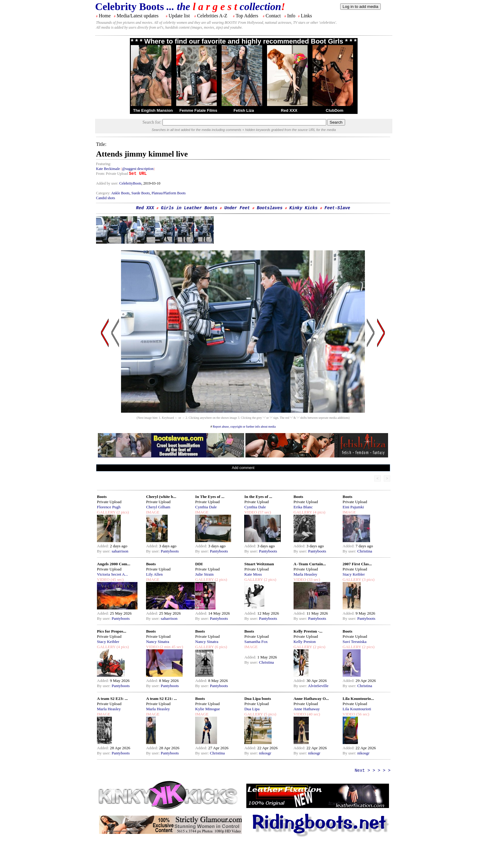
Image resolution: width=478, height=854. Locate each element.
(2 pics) (122, 512)
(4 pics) (319, 512)
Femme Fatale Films (198, 110)
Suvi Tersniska (354, 641)
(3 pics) (368, 579)
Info (291, 15)
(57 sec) (264, 512)
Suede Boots (140, 193)
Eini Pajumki (353, 507)
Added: (103, 546)
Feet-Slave (337, 208)
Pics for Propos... (111, 631)
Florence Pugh (108, 507)
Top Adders (247, 15)
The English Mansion (153, 110)
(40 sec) (313, 714)
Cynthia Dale (206, 507)
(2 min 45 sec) (171, 646)
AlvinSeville (318, 685)
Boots (102, 496)
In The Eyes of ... (209, 496)
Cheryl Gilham (158, 507)
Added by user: (107, 183)
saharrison (120, 551)
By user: (104, 551)
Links (306, 15)
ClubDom (335, 110)
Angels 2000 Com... (113, 564)
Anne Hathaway (307, 709)
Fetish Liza (244, 110)
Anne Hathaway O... (311, 698)
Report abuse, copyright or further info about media (244, 426)
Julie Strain (204, 574)
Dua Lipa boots (257, 698)
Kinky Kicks (303, 208)
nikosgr (265, 753)
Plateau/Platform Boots (169, 193)
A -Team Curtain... (310, 564)
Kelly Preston (305, 641)
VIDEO (250, 512)
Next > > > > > (373, 770)
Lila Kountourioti (357, 709)
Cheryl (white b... (161, 496)
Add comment (243, 468)
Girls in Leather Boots (189, 208)
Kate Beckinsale (108, 169)
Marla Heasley (305, 574)
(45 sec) (116, 579)
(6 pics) (220, 646)
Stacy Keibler (354, 574)
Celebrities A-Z (212, 15)
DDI (198, 564)
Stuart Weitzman (259, 564)
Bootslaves (270, 208)
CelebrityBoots (130, 183)
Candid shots (105, 198)
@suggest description (137, 169)
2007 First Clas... (357, 564)
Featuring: (103, 164)
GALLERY (106, 512)
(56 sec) (362, 714)
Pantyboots (170, 551)
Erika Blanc (303, 507)
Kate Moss (253, 574)
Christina (364, 551)
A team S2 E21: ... (161, 698)
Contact (273, 15)
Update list (179, 15)
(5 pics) (269, 714)
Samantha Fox (256, 641)
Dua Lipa (251, 709)
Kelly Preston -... (308, 631)
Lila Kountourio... (358, 698)
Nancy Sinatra (157, 641)
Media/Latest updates (138, 15)
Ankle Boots (120, 193)
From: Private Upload (112, 173)
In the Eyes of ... (258, 496)
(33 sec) (313, 579)
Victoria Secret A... (112, 574)
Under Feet (237, 208)
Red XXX (289, 110)
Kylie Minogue (207, 709)
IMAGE (152, 512)
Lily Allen (154, 574)
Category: (103, 193)
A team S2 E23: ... (112, 698)
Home (105, 15)
